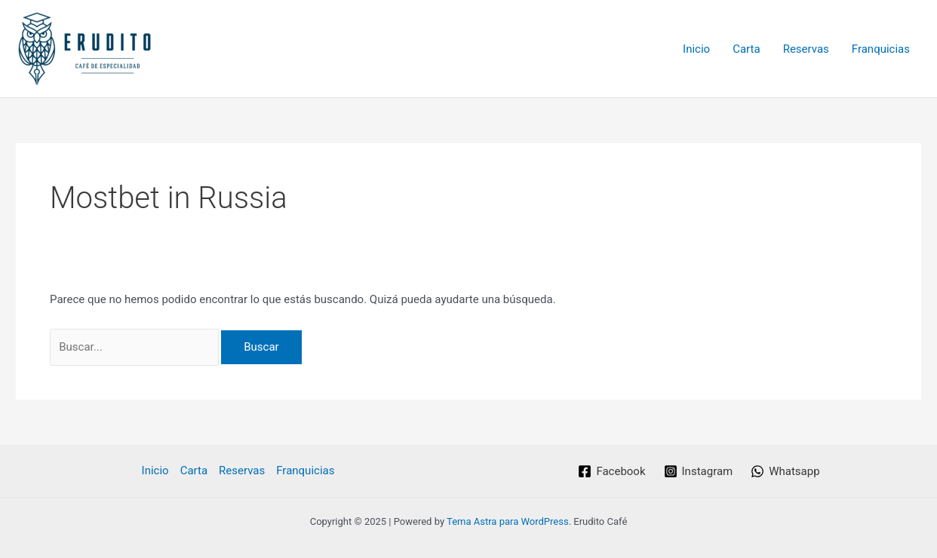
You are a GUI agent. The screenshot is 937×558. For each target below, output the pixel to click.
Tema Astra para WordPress (508, 521)
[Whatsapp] (785, 471)
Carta (746, 49)
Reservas (806, 49)
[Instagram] (698, 471)
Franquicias (881, 49)
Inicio (696, 49)
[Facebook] (611, 471)
